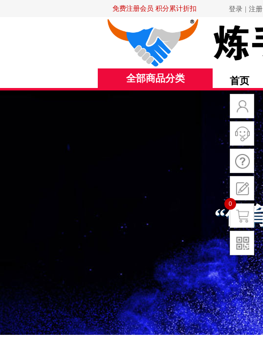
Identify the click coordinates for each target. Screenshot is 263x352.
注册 (256, 9)
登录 (235, 9)
